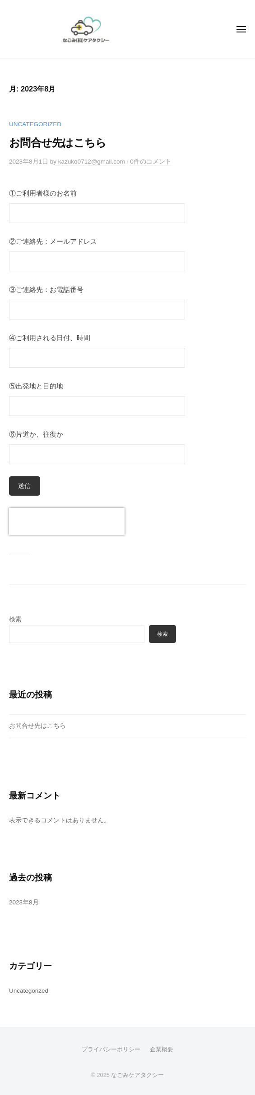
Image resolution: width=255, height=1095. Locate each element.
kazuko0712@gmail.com (91, 161)
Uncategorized (35, 124)
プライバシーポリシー (111, 1049)
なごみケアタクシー (137, 1075)
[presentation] (67, 521)
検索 (15, 619)
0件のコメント (151, 161)
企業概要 (161, 1049)
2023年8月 (24, 902)
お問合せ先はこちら (57, 143)
